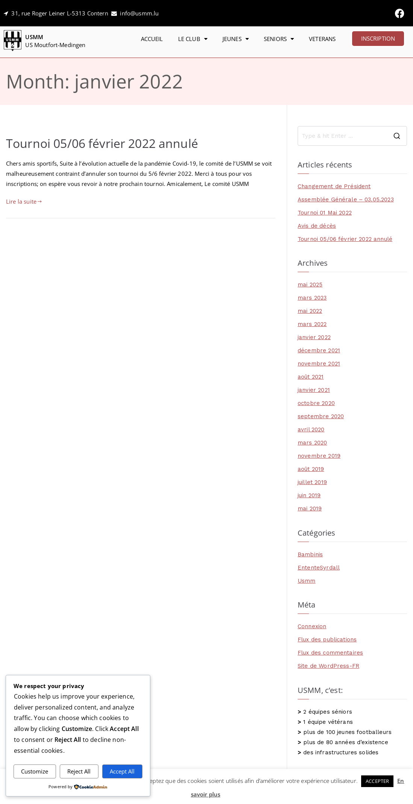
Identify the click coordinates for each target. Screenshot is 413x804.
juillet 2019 (312, 482)
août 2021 (311, 376)
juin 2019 (309, 495)
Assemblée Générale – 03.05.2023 (346, 199)
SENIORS (279, 39)
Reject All (79, 771)
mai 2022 (310, 311)
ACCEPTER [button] (377, 781)
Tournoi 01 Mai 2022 (325, 212)
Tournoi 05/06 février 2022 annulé (102, 143)
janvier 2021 (314, 390)
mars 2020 (312, 442)
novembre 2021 (319, 363)
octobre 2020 (316, 403)
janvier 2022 (314, 337)
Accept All (122, 771)
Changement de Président (334, 186)
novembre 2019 (319, 455)
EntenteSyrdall (319, 567)
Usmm (307, 580)
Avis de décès (317, 225)
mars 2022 (312, 324)
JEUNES (235, 39)
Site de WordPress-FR (328, 665)
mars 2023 (312, 297)
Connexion (312, 626)
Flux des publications (327, 639)
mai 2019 (310, 508)
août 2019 (311, 469)
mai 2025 (310, 284)
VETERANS (322, 39)
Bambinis (310, 554)
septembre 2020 (321, 416)
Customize (34, 771)
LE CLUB (192, 39)
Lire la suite (24, 201)
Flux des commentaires (330, 652)
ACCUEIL (152, 39)
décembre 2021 (319, 350)
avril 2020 (311, 429)
